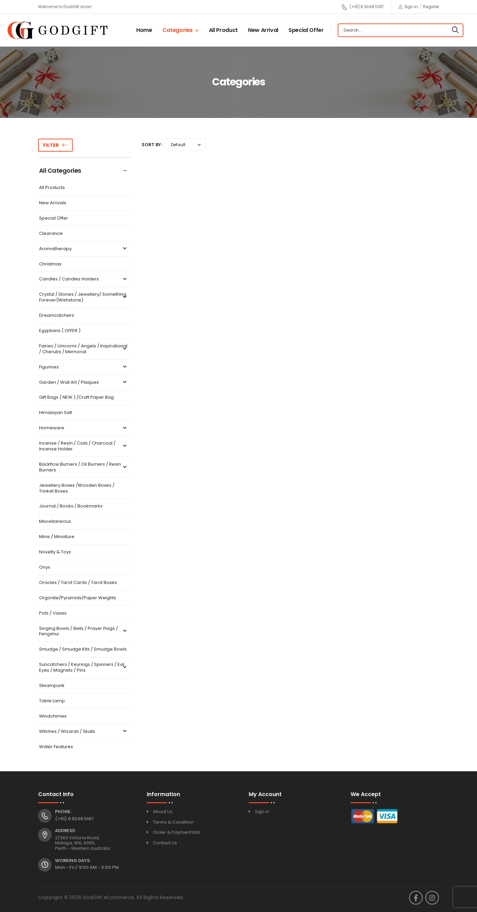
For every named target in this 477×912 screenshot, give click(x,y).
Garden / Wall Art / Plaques (83, 382)
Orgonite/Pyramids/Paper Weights (77, 598)
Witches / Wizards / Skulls (83, 732)
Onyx (44, 567)
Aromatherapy (83, 249)
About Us (163, 811)
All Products (52, 188)
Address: (65, 830)
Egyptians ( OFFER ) (60, 331)
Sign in (408, 7)
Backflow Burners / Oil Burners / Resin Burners (83, 467)
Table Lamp (52, 701)
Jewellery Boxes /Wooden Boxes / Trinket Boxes (76, 488)
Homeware (83, 428)
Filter (51, 145)
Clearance (51, 234)
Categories (177, 30)
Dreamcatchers (56, 316)
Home (144, 30)
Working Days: (73, 860)
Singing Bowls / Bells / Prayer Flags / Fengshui (83, 631)
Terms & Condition (173, 822)
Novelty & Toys (55, 552)
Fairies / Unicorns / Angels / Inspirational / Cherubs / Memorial (83, 349)
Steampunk (52, 686)
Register (431, 7)
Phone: (63, 811)
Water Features (56, 747)
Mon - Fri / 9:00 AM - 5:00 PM (87, 867)
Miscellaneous (55, 521)
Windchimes (53, 716)
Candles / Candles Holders (83, 279)
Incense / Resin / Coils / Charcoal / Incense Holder (83, 446)
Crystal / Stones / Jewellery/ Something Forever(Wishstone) (83, 297)
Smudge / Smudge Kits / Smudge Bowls (83, 649)
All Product (223, 30)
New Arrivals (52, 203)
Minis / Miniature (56, 537)
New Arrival (263, 30)
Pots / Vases (53, 613)
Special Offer (305, 30)
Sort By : (152, 144)
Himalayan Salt (55, 413)
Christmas (50, 264)
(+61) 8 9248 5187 (362, 7)
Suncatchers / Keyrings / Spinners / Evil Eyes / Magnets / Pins (83, 667)
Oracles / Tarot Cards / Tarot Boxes (78, 583)
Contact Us (165, 843)
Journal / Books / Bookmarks (71, 506)
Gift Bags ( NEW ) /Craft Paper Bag (76, 397)
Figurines (83, 367)
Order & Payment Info (176, 832)
